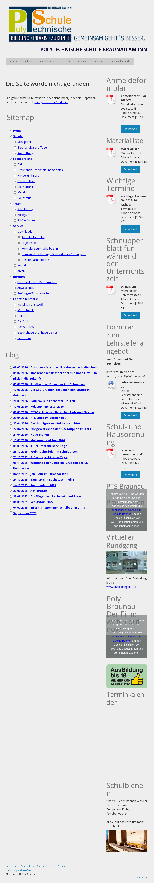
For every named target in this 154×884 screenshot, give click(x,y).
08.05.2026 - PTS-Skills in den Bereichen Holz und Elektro (53, 412)
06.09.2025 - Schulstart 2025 (33, 502)
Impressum (12, 866)
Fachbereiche (47, 61)
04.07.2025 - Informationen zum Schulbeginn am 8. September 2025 (49, 510)
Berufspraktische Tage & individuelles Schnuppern (54, 254)
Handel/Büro (25, 327)
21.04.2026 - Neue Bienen (31, 434)
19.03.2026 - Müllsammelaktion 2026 (39, 440)
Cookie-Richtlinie (46, 866)
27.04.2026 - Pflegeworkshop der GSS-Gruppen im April (52, 429)
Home (13, 61)
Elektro (21, 164)
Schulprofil (24, 142)
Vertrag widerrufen (19, 870)
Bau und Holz (26, 181)
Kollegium (23, 215)
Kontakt (22, 265)
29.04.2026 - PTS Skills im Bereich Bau (39, 418)
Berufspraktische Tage (32, 147)
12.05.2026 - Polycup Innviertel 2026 (38, 406)
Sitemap (62, 866)
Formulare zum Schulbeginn (40, 248)
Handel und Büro (28, 175)
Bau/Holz (23, 321)
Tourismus (24, 198)
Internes (98, 61)
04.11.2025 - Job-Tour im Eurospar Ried (40, 474)
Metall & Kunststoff (30, 304)
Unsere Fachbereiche (35, 260)
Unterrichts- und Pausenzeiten (37, 282)
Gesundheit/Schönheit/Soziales (37, 332)
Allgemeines (29, 243)
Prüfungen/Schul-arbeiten (33, 293)
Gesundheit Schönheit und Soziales (40, 170)
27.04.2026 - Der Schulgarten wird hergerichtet (46, 423)
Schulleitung (25, 209)
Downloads (24, 231)
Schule (28, 61)
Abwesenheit (25, 288)
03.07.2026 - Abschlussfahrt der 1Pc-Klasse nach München (55, 367)
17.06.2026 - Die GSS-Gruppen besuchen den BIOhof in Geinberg (51, 392)
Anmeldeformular (33, 237)
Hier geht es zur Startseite (51, 102)
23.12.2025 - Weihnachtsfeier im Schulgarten (45, 451)
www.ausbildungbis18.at (122, 587)
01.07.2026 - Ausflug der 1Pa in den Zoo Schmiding (49, 384)
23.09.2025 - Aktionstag (30, 491)
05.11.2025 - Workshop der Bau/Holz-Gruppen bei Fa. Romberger (50, 465)
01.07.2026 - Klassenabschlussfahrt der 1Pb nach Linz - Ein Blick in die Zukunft (55, 375)
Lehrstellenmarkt (120, 61)
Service (82, 61)
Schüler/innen (26, 220)
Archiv (21, 271)
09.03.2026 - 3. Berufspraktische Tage (40, 446)
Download (130, 129)
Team (66, 61)
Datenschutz (27, 866)
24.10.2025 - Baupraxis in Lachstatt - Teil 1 (43, 479)
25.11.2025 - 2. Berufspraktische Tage (40, 457)
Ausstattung (25, 153)
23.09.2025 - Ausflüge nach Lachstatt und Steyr (47, 496)
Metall (21, 192)
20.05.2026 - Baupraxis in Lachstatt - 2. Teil (44, 401)
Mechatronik (25, 187)
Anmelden (142, 877)
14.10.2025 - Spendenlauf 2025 (34, 485)
